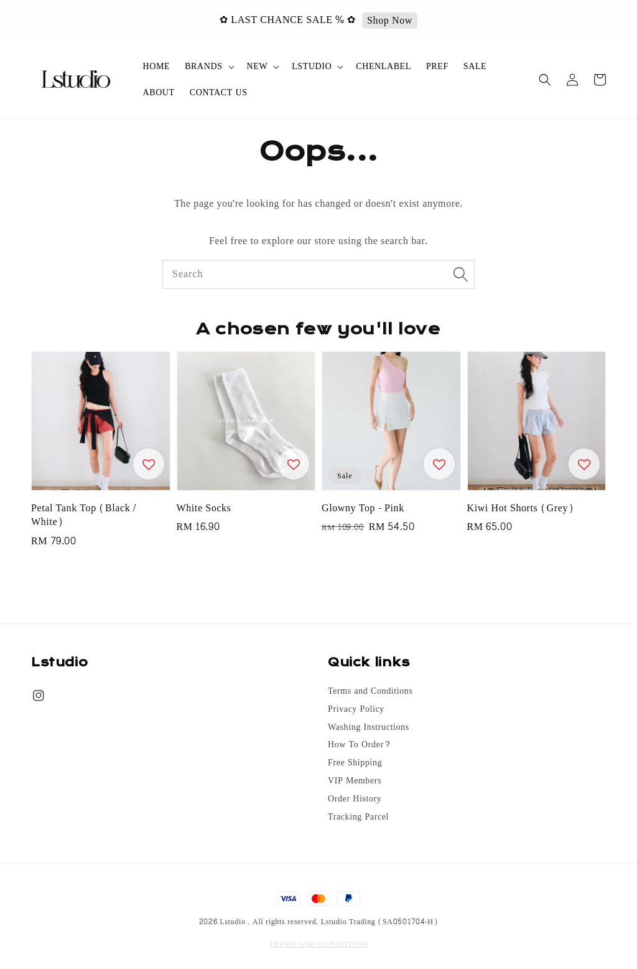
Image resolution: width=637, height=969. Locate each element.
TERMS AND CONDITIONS (318, 944)
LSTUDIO (312, 66)
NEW (257, 66)
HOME (156, 66)
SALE (474, 66)
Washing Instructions (368, 727)
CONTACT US (219, 92)
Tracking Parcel (358, 817)
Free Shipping (355, 762)
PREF (437, 66)
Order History (354, 799)
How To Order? (359, 744)
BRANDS (203, 66)
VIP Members (354, 780)
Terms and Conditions (370, 692)
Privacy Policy (356, 709)
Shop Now (398, 20)
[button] (545, 79)
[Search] (460, 274)
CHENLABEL (383, 66)
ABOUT (159, 92)
